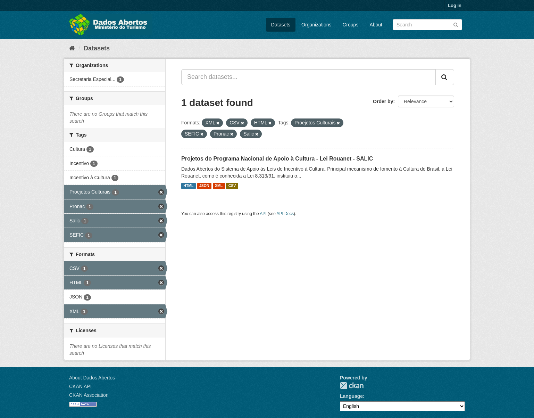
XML (219, 186)
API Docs (285, 213)
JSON (204, 186)
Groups (350, 24)
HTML (188, 186)
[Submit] (456, 24)
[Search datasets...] (308, 77)
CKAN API (80, 386)
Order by (383, 101)
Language (351, 396)
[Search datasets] (427, 24)
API (263, 213)
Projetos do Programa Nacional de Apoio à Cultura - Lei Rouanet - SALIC (277, 159)
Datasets (280, 24)
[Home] (72, 48)
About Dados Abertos (92, 377)
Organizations (316, 24)
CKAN (352, 385)
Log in (454, 5)
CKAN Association (89, 395)
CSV (232, 186)
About (375, 24)
